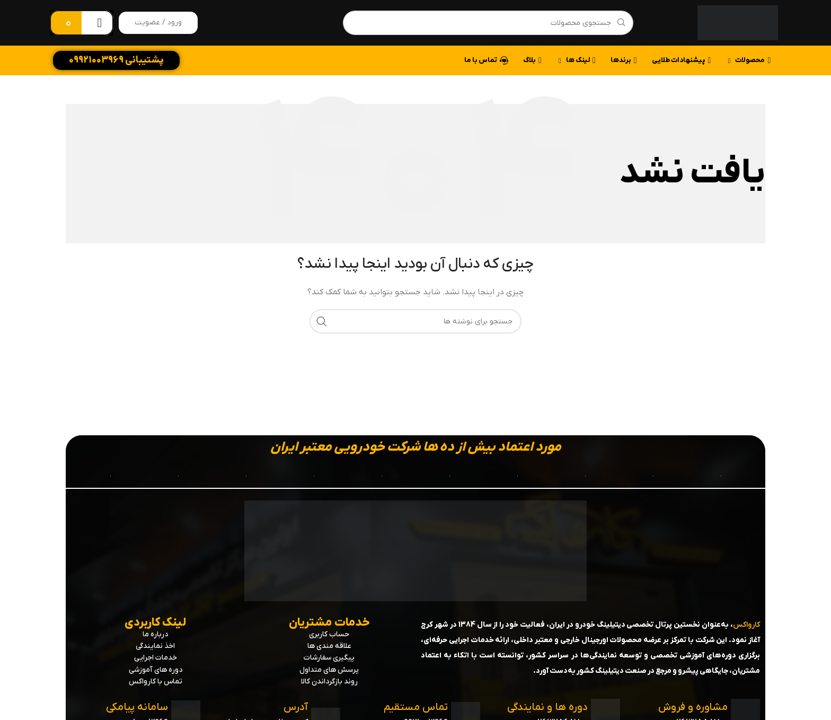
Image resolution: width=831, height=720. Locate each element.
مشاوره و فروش (692, 707)
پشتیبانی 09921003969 (116, 60)
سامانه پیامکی (137, 707)
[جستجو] (488, 23)
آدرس (295, 707)
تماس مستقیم (415, 707)
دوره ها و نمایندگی (547, 707)
